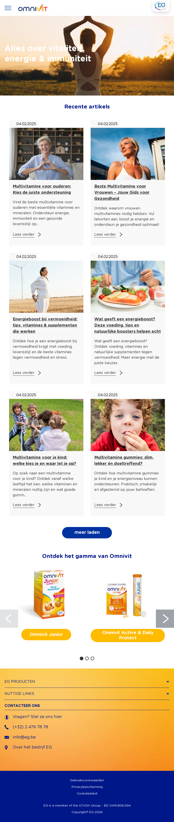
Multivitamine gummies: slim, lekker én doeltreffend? (124, 461)
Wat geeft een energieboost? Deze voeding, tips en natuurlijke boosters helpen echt (127, 325)
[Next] (165, 619)
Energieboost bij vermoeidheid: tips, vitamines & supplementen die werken (45, 325)
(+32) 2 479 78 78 (26, 727)
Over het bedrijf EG (32, 747)
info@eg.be (20, 737)
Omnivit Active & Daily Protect (128, 635)
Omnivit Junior (46, 634)
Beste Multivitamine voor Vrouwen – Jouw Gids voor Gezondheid (122, 192)
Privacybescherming (87, 787)
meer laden (87, 532)
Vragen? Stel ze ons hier (33, 717)
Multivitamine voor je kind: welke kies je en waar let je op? (44, 461)
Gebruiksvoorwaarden (87, 780)
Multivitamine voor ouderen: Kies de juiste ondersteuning (42, 189)
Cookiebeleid (87, 793)
